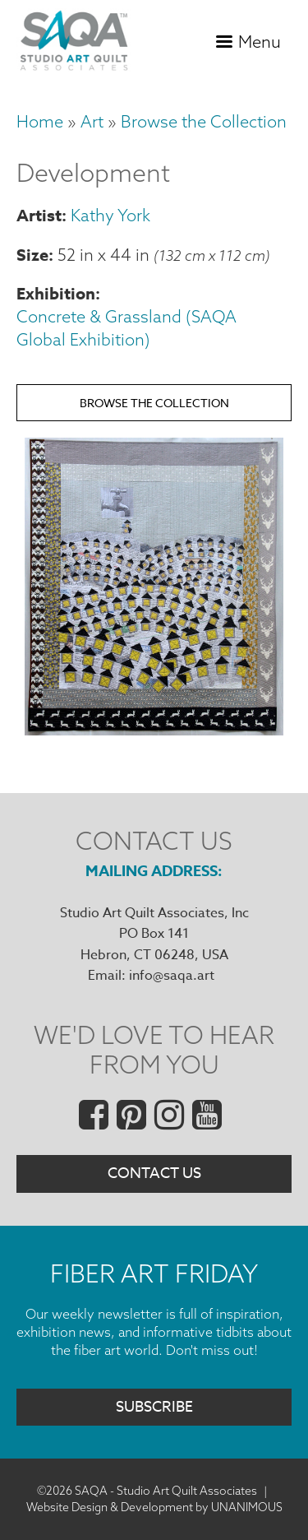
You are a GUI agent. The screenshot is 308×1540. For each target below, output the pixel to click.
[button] (154, 730)
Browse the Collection (204, 121)
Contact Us (154, 1173)
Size (32, 255)
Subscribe (154, 1407)
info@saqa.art (171, 976)
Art (91, 121)
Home (39, 121)
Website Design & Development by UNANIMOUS (154, 1507)
